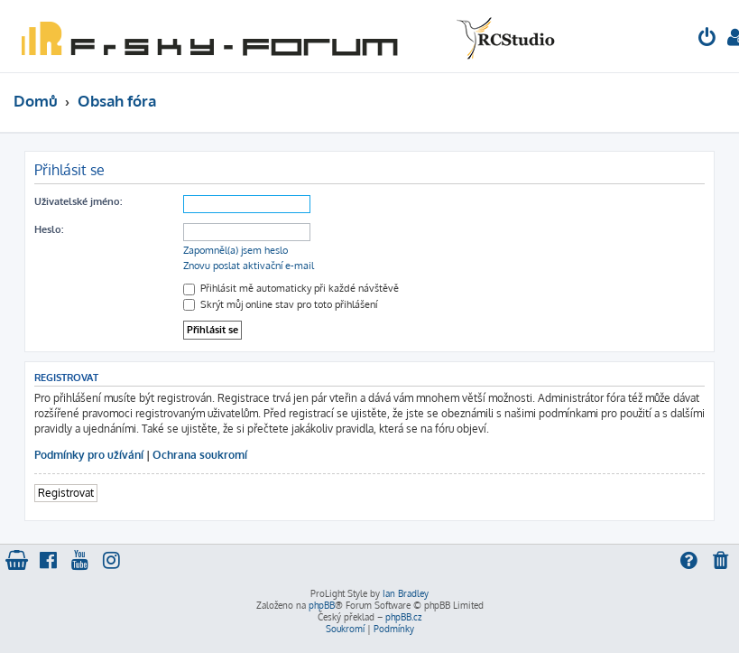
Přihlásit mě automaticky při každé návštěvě (291, 288)
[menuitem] (707, 39)
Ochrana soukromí (199, 455)
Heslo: (48, 229)
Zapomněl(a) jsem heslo (235, 250)
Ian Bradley (406, 593)
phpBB (322, 605)
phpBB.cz (403, 616)
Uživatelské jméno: (78, 201)
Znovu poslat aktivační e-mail (248, 265)
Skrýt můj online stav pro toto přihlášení (280, 304)
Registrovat (66, 492)
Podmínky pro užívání (88, 455)
